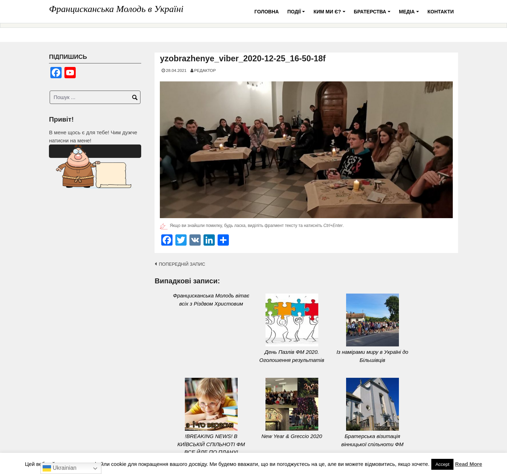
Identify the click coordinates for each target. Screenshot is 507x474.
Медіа (410, 14)
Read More (468, 464)
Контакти (440, 11)
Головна (267, 11)
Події (297, 14)
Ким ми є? (330, 14)
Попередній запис (182, 264)
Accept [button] (443, 464)
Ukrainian (59, 468)
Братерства (373, 14)
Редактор (205, 70)
